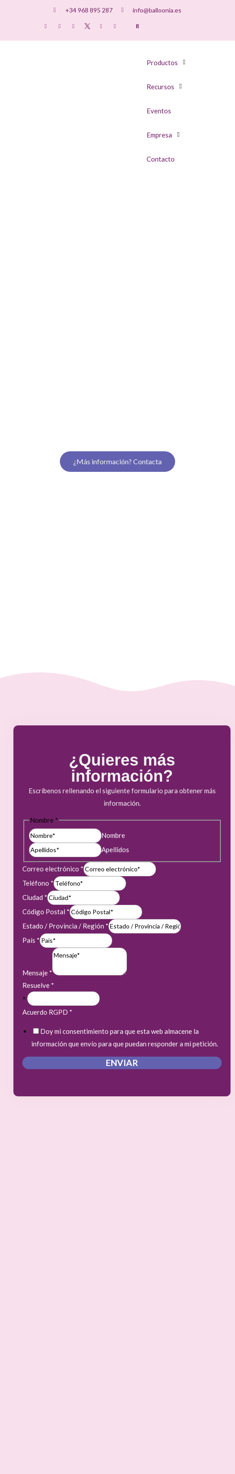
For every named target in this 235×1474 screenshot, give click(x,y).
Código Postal (46, 717)
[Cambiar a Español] (166, 27)
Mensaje (37, 778)
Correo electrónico (53, 674)
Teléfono (38, 689)
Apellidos (115, 655)
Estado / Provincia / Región (65, 732)
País (31, 746)
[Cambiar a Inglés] (183, 27)
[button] (137, 26)
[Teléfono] (90, 689)
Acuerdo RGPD (47, 818)
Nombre (113, 641)
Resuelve (38, 791)
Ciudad (34, 703)
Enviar (122, 868)
